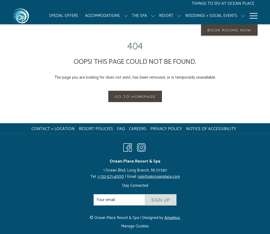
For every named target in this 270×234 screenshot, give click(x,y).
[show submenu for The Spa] (153, 15)
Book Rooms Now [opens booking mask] (229, 30)
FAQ (121, 128)
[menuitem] (64, 15)
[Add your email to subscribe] (119, 200)
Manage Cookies (135, 226)
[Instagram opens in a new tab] (141, 147)
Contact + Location (53, 128)
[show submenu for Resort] (179, 15)
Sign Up (160, 200)
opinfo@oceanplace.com (159, 176)
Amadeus (172, 217)
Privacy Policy (166, 128)
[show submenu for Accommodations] (125, 15)
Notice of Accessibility (211, 128)
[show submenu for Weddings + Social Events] (243, 15)
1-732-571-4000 (110, 176)
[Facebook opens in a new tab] (127, 147)
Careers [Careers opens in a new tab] (138, 128)
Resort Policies (96, 128)
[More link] (252, 15)
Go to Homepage (135, 96)
